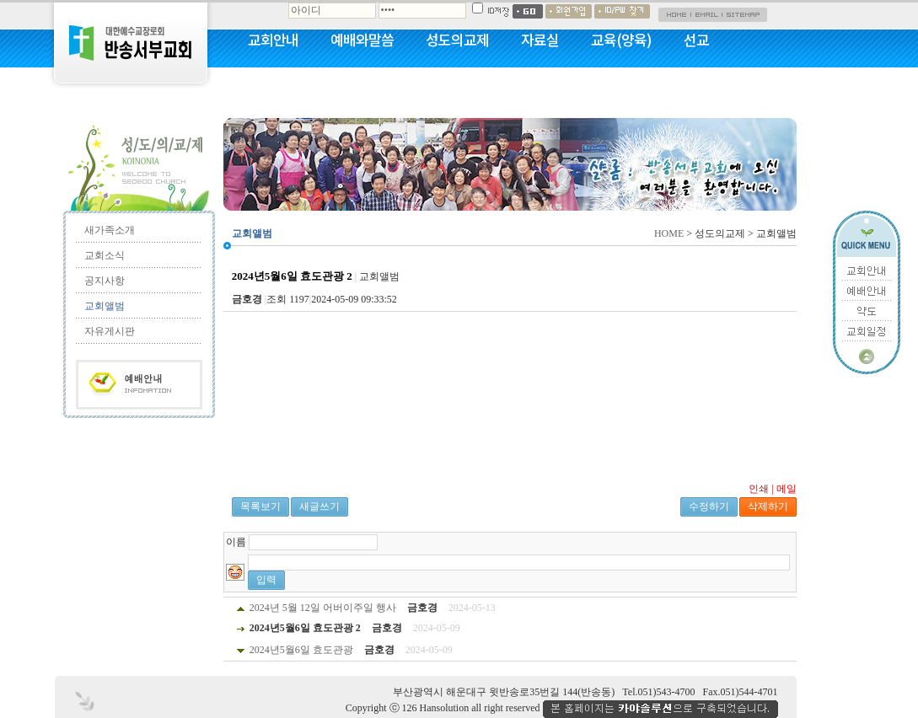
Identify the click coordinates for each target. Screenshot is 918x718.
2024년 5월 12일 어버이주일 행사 (323, 608)
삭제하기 (768, 506)
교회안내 (273, 39)
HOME (669, 233)
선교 (696, 39)
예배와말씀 (362, 39)
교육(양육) (621, 39)
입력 (266, 580)
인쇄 (759, 489)
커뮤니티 (273, 84)
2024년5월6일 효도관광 (301, 650)
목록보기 (260, 506)
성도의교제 (457, 39)
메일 (786, 489)
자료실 (540, 39)
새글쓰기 (319, 506)
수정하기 (709, 506)
